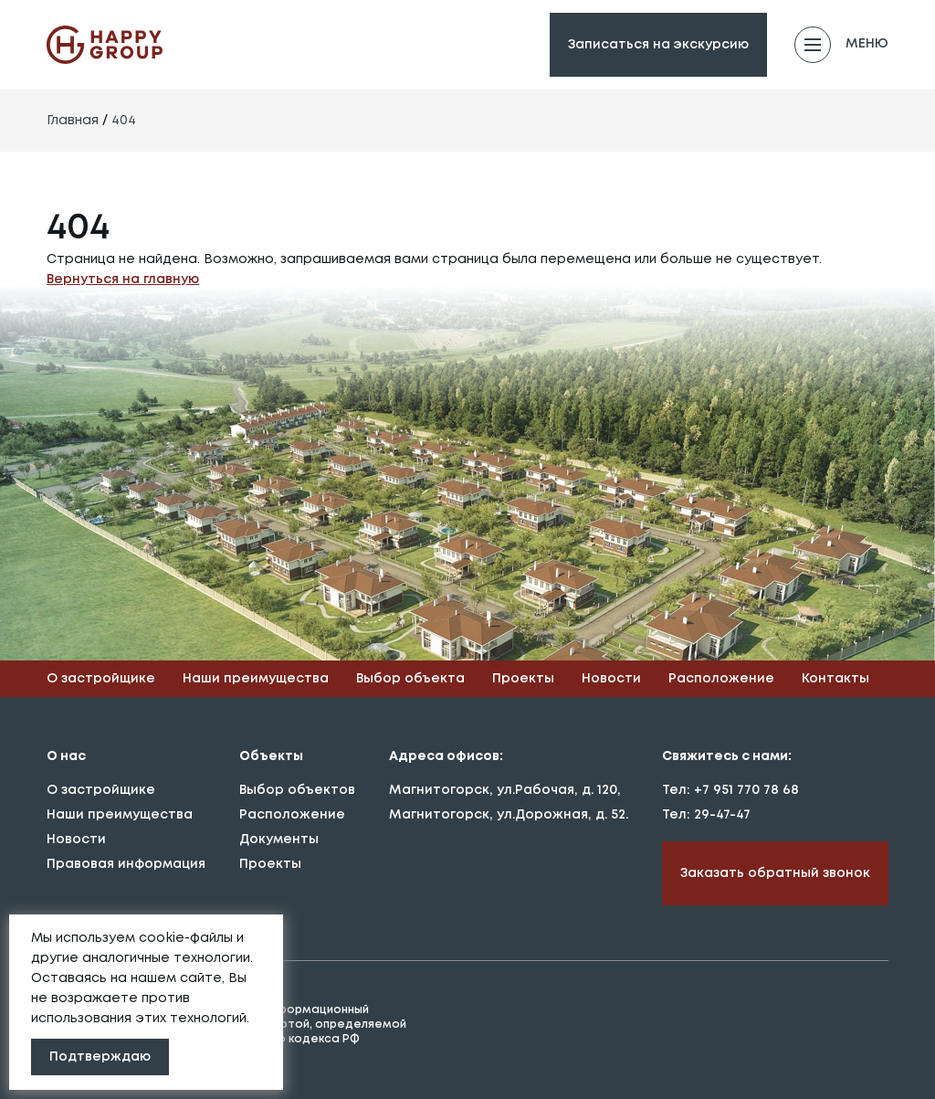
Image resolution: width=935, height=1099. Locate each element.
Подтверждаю (100, 1056)
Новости (611, 678)
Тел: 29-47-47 (706, 814)
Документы (279, 839)
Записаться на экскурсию (658, 44)
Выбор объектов (297, 790)
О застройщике (101, 678)
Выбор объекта (410, 678)
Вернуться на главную (123, 279)
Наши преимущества (256, 678)
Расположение (721, 678)
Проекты (523, 678)
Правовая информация (126, 864)
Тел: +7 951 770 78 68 (730, 790)
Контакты (835, 678)
